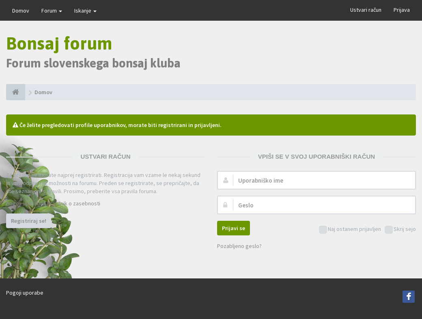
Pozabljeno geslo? (239, 246)
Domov (20, 10)
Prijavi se (233, 228)
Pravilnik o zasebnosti (73, 203)
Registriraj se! (28, 220)
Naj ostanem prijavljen (350, 229)
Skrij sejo (400, 229)
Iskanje (85, 10)
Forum (51, 10)
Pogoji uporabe (24, 203)
